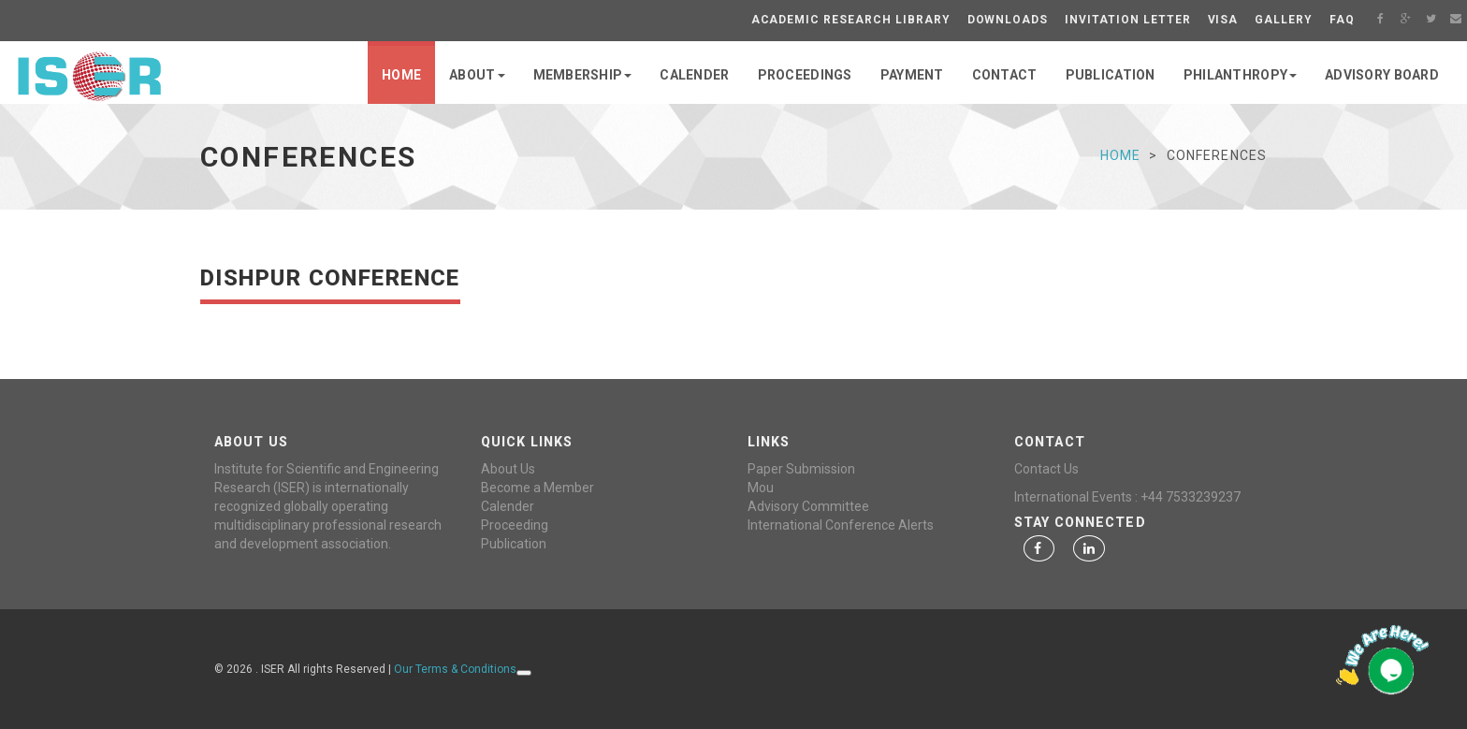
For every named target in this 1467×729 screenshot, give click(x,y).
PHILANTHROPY (1240, 74)
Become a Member (537, 487)
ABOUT (476, 74)
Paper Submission (801, 468)
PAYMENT (912, 74)
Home (401, 74)
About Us (508, 468)
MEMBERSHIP (582, 74)
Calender (507, 506)
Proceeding (514, 525)
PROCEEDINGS (805, 74)
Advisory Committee (808, 506)
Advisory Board (1382, 74)
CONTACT (1005, 74)
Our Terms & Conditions (455, 669)
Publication (513, 543)
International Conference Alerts (841, 525)
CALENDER (694, 74)
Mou (761, 487)
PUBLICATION (1110, 74)
